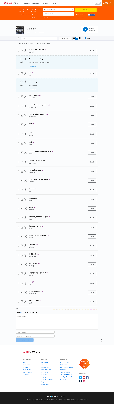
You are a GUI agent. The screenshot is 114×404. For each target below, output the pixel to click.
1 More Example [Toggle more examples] (32, 66)
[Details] (92, 51)
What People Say (45, 369)
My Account (63, 369)
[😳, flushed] (56, 309)
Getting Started (64, 364)
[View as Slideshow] (89, 29)
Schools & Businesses (47, 379)
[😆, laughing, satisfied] (71, 309)
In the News (44, 374)
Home (24, 362)
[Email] (35, 336)
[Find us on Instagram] (84, 381)
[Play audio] (22, 50)
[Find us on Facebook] (87, 377)
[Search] (39, 38)
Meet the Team (45, 367)
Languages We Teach (47, 377)
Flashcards (25, 367)
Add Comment (25, 340)
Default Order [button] (65, 38)
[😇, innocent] (82, 309)
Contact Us (63, 379)
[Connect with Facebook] (92, 15)
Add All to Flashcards (26, 43)
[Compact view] (73, 38)
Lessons (27, 3)
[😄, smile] (54, 309)
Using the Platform (65, 372)
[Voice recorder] (25, 50)
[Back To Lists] (20, 23)
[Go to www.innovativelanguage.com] (57, 396)
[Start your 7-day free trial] (84, 364)
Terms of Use (46, 17)
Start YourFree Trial (108, 3)
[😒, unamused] (62, 309)
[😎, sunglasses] (65, 309)
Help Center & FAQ (65, 362)
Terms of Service (74, 400)
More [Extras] (54, 3)
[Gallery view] (79, 38)
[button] (92, 3)
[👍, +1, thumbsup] (96, 309)
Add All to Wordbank (43, 43)
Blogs (42, 382)
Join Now (86, 10)
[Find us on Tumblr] (80, 381)
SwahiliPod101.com (67, 399)
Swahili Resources (27, 372)
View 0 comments (39, 32)
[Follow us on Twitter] (80, 377)
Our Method (44, 362)
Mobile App (25, 377)
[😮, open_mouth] (88, 309)
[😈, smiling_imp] (91, 309)
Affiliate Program (45, 384)
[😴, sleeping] (85, 309)
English (87, 38)
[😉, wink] (76, 309)
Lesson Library (26, 364)
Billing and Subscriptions (66, 367)
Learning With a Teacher (66, 377)
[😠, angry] (68, 309)
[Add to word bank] (85, 51)
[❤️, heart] (93, 309)
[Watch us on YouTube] (84, 377)
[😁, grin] (59, 309)
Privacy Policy (52, 17)
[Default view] (76, 38)
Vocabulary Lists (27, 369)
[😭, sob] (79, 309)
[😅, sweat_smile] (73, 309)
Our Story (43, 364)
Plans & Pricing (45, 372)
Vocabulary (36, 3)
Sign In (98, 3)
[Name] (35, 332)
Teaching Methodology (66, 374)
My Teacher (46, 3)
